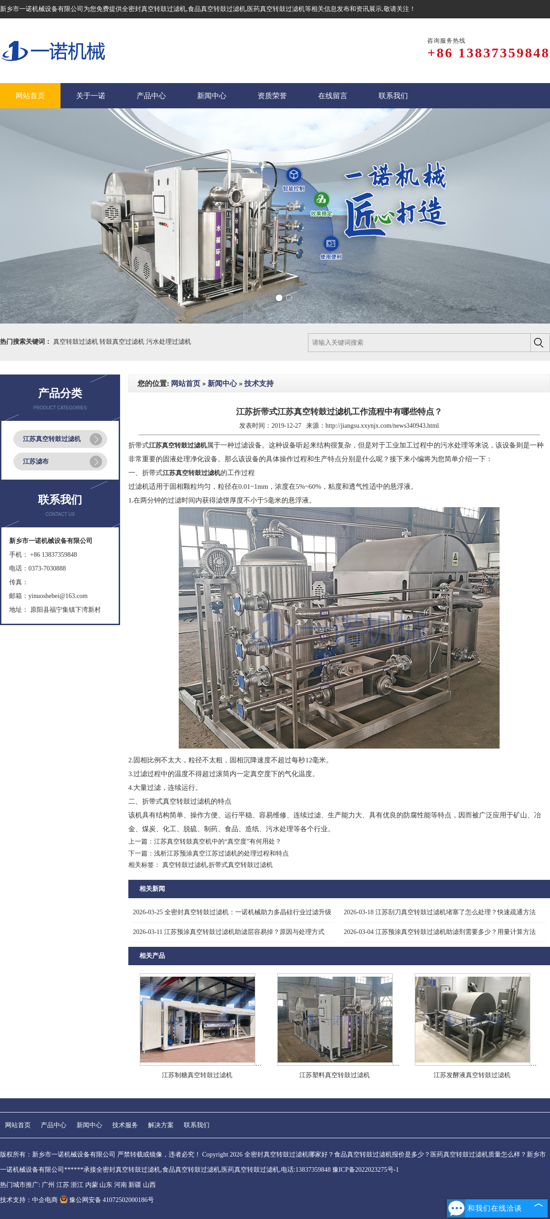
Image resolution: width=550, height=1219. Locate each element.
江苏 (62, 1184)
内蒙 (91, 1184)
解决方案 (161, 1125)
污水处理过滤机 (168, 341)
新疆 (134, 1184)
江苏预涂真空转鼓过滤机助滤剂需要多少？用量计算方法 (440, 931)
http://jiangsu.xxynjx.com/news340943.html (382, 425)
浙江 (77, 1184)
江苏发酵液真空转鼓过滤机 (472, 1075)
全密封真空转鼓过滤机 (154, 9)
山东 (105, 1184)
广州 (48, 1184)
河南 (120, 1184)
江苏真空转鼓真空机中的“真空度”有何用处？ (217, 841)
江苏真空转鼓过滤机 (52, 439)
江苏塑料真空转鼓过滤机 (334, 1075)
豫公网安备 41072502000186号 (107, 1200)
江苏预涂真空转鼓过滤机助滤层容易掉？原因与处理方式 (228, 931)
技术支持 (259, 383)
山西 (149, 1184)
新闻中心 (222, 383)
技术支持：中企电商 (29, 1200)
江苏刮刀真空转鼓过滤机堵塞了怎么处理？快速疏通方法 (440, 912)
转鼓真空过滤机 (122, 341)
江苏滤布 (36, 461)
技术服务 (125, 1125)
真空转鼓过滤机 (76, 341)
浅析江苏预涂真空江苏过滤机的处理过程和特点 (221, 853)
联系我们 (196, 1125)
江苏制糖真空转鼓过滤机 (197, 1075)
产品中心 (53, 1125)
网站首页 (185, 383)
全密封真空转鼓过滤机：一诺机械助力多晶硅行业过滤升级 (232, 912)
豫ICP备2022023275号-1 (365, 1169)
